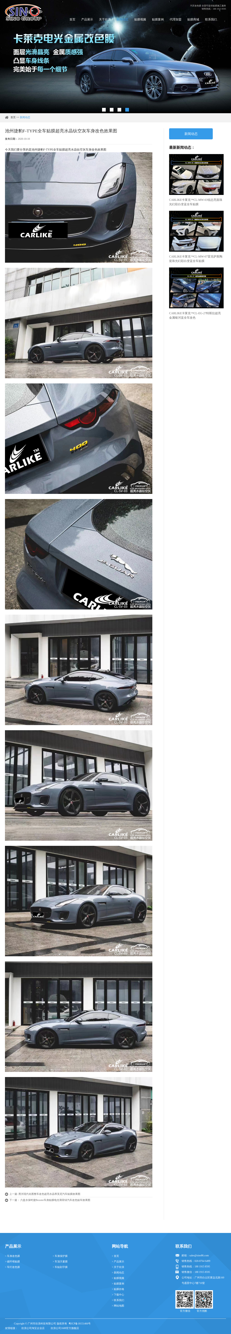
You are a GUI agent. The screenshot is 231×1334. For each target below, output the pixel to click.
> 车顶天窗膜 (60, 1261)
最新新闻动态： (182, 147)
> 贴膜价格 (118, 1289)
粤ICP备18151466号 (80, 1323)
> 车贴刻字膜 (60, 1267)
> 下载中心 (118, 1294)
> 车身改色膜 (12, 1256)
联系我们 (211, 19)
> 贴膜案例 (118, 1283)
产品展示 (87, 19)
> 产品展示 (118, 1261)
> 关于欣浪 (118, 1267)
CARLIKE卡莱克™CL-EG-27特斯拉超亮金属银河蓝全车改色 (195, 315)
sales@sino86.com (199, 1255)
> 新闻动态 (118, 1272)
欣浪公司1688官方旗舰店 (65, 1328)
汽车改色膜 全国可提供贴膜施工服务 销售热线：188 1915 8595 (208, 7)
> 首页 (115, 1256)
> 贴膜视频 (118, 1278)
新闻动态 (122, 19)
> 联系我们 (118, 1300)
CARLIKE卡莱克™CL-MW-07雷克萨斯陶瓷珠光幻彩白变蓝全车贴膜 (195, 258)
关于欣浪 (105, 19)
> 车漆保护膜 (60, 1256)
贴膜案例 (158, 19)
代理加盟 (175, 19)
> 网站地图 (118, 1305)
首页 (72, 19)
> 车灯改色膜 (12, 1267)
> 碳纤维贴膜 (12, 1261)
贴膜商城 (193, 19)
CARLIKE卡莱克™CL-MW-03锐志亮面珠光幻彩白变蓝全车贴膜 (195, 202)
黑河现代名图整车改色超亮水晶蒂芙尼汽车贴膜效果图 (49, 1194)
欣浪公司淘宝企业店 (33, 1328)
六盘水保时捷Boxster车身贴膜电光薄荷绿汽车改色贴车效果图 (55, 1200)
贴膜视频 (140, 19)
